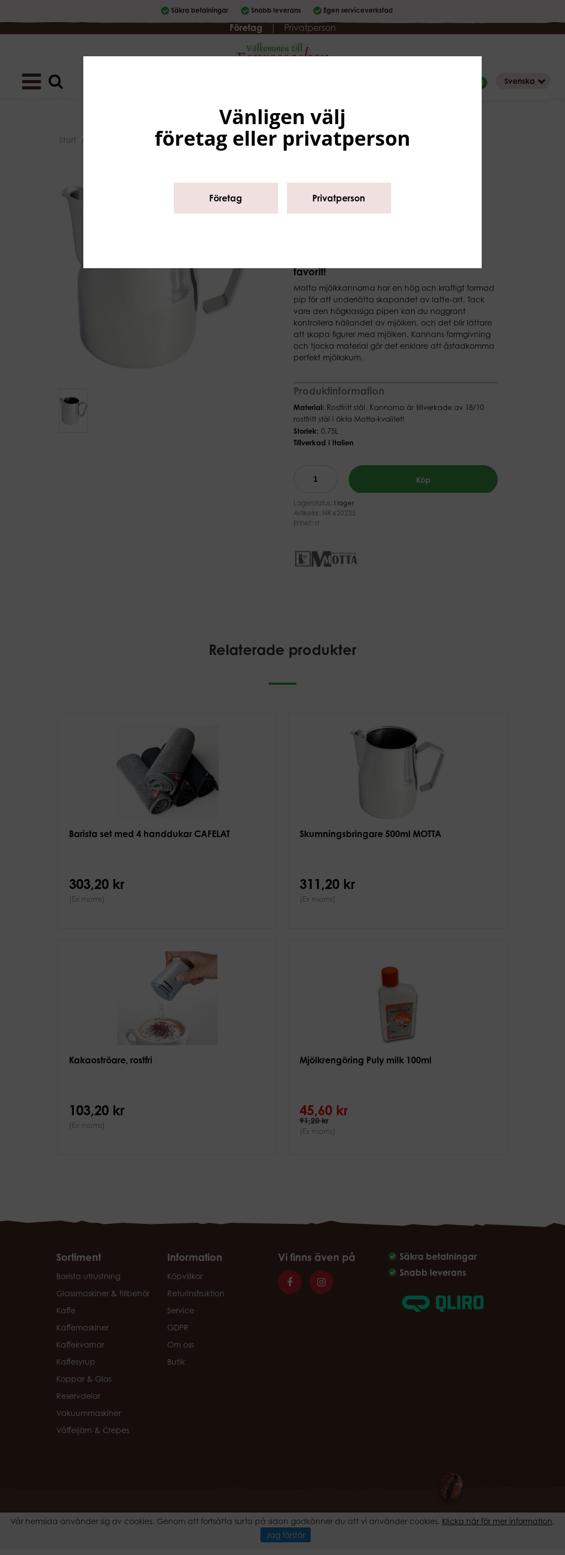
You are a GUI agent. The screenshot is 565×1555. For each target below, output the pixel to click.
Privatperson (338, 198)
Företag (225, 198)
